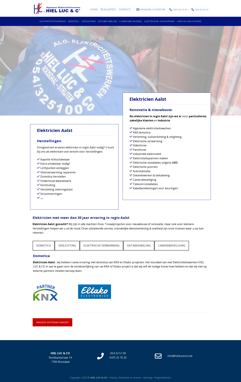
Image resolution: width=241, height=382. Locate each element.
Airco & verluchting (189, 21)
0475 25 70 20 (118, 357)
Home (94, 9)
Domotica (73, 21)
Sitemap (147, 377)
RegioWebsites (163, 377)
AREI (175, 162)
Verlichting (89, 21)
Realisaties (108, 9)
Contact (125, 9)
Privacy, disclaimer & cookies (125, 377)
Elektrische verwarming (159, 21)
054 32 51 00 (118, 353)
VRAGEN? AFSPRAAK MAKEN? (52, 322)
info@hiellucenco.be (179, 356)
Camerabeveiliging (130, 21)
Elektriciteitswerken (53, 21)
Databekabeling (107, 21)
